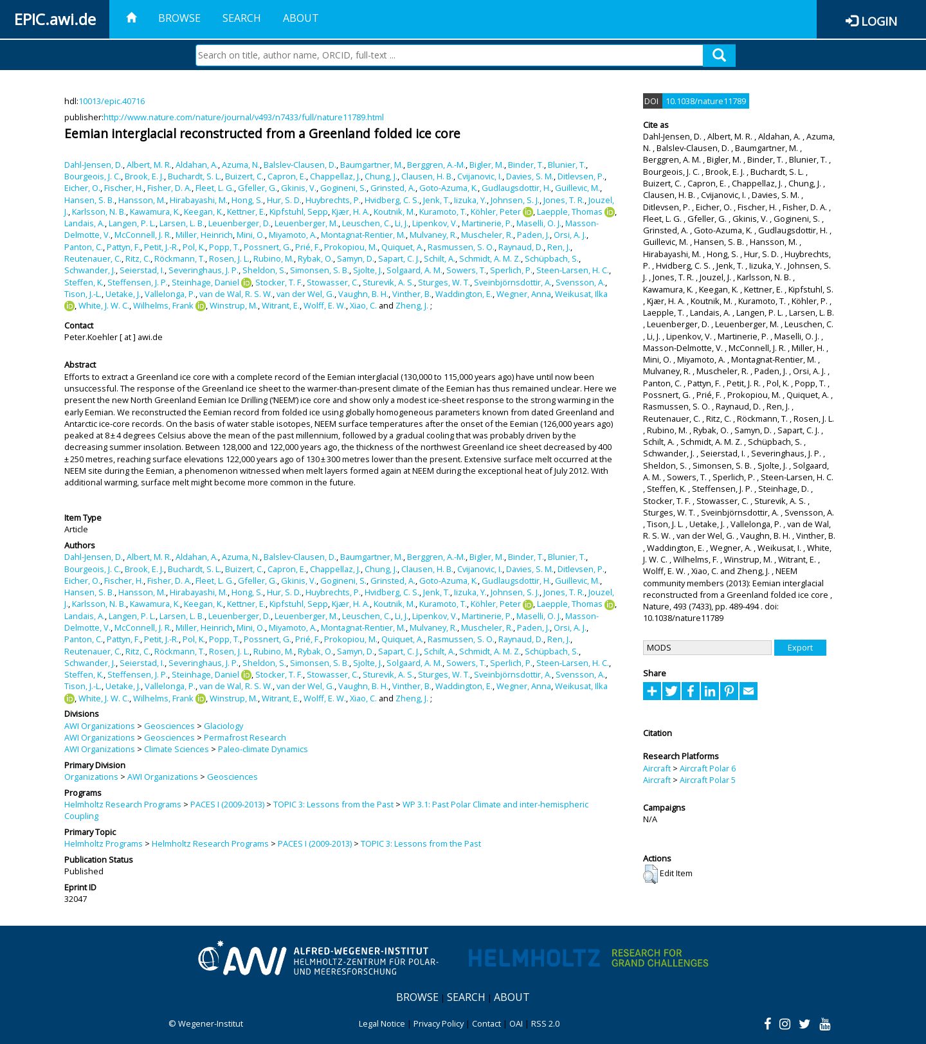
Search (241, 18)
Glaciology (223, 726)
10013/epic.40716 (111, 101)
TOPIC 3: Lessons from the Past (333, 804)
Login (879, 21)
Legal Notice (382, 1023)
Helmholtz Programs (103, 843)
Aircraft (657, 768)
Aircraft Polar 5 (708, 780)
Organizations (91, 776)
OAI (516, 1023)
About (301, 18)
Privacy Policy (438, 1023)
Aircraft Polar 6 (708, 768)
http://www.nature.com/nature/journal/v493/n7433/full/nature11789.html (244, 117)
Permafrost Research (245, 737)
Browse (179, 18)
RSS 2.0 (545, 1023)
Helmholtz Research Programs (122, 804)
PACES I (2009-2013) (227, 804)
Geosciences (169, 726)
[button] (650, 874)
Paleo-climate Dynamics (263, 749)
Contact (486, 1023)
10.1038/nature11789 (706, 101)
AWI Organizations (99, 726)
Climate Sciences (176, 749)
